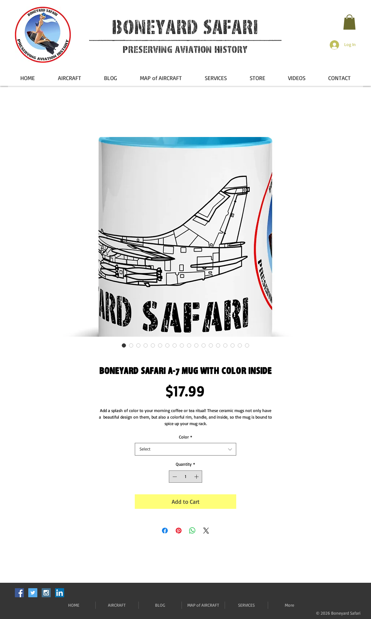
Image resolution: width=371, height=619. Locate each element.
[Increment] (197, 476)
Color (185, 437)
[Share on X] (206, 530)
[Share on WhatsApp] (192, 530)
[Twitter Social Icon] (32, 592)
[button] (349, 22)
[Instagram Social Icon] (46, 592)
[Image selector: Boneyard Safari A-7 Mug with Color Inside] (124, 345)
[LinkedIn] (59, 592)
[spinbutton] (185, 476)
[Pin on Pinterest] (178, 530)
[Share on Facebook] (165, 530)
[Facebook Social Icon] (19, 592)
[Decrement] (174, 476)
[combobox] (185, 449)
